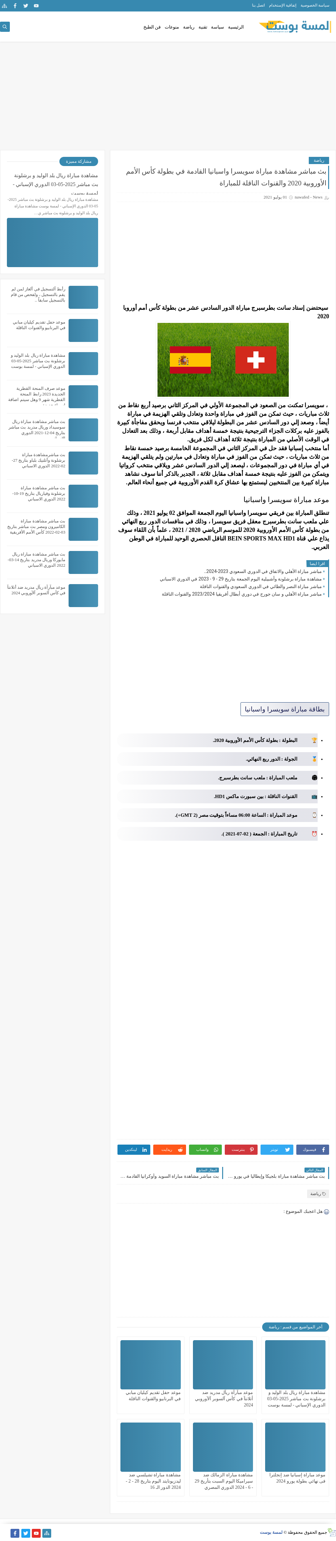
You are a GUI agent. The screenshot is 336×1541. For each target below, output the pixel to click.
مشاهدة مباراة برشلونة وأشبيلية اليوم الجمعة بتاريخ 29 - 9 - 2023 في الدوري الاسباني (241, 578)
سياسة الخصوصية (315, 5)
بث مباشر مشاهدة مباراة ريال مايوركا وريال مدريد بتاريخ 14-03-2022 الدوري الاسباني (36, 560)
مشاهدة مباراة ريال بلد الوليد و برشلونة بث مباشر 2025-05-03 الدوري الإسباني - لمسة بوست (296, 1398)
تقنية (203, 27)
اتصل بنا (258, 5)
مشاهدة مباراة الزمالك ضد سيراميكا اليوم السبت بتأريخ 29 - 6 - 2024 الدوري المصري (224, 1481)
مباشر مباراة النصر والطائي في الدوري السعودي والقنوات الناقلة (261, 586)
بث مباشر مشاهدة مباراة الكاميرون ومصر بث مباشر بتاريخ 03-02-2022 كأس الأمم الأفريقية (36, 526)
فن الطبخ (152, 27)
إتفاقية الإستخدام (282, 5)
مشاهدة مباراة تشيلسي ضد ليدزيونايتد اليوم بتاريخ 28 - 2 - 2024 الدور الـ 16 (153, 1481)
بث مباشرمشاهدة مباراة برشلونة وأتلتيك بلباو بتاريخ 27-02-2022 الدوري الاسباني (38, 460)
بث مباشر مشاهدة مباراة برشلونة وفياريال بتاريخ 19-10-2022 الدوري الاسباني (38, 493)
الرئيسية (236, 27)
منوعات (172, 27)
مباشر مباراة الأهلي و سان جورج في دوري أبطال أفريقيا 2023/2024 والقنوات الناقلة (242, 594)
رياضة (189, 27)
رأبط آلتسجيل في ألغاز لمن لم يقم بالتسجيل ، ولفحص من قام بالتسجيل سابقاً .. (38, 294)
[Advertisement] (168, 99)
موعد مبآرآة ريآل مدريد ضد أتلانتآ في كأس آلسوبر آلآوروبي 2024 (224, 1398)
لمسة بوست (271, 1532)
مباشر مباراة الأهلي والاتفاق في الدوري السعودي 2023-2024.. (263, 571)
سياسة (217, 27)
